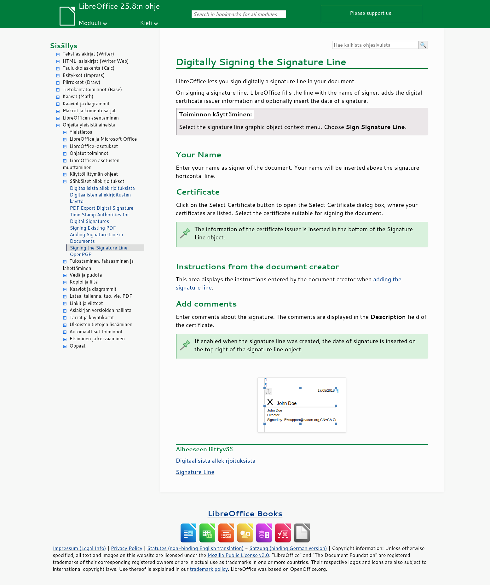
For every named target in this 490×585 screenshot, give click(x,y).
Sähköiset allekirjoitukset (97, 181)
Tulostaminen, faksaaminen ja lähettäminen (98, 265)
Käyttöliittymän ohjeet (94, 174)
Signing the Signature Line (99, 247)
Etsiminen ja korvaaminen (97, 338)
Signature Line (195, 472)
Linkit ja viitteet (86, 303)
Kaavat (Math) (78, 96)
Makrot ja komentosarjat (89, 110)
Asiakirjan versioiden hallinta (101, 310)
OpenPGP (81, 254)
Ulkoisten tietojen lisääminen (101, 324)
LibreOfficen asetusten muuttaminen (91, 164)
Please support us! (371, 12)
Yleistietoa (81, 132)
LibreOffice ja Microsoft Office (103, 139)
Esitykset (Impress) (84, 75)
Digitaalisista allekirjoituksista (102, 188)
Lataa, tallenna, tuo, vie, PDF (101, 296)
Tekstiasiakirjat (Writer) (88, 53)
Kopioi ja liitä (84, 281)
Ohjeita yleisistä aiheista (89, 124)
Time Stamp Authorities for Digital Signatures (99, 218)
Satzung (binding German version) (288, 548)
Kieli (146, 22)
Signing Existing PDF (93, 228)
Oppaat (78, 345)
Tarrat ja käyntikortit (92, 317)
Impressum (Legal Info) (79, 548)
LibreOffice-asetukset (94, 146)
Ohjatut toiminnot (89, 153)
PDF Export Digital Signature (102, 208)
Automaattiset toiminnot (96, 331)
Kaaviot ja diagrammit (86, 103)
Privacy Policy (126, 548)
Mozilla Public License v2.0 (238, 555)
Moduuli (89, 22)
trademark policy (209, 568)
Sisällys (64, 45)
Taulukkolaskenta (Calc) (89, 68)
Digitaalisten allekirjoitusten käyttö (100, 198)
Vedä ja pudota (86, 275)
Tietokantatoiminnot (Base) (92, 89)
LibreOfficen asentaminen (91, 117)
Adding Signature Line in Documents (96, 237)
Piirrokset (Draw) (82, 82)
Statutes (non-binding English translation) (195, 548)
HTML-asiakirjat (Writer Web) (96, 61)
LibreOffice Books (245, 513)
